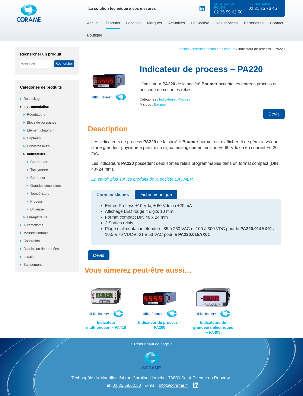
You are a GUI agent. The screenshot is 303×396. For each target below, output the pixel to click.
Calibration (31, 241)
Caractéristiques (112, 194)
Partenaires (254, 23)
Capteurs (34, 138)
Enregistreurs (37, 217)
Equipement (32, 264)
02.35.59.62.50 (126, 385)
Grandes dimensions (46, 185)
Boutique (94, 35)
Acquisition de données (41, 249)
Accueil (93, 23)
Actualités (176, 23)
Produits (113, 23)
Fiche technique (156, 194)
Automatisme (33, 225)
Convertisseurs (38, 146)
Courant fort (39, 162)
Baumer (160, 104)
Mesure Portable (35, 233)
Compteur (37, 178)
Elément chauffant (40, 130)
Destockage (32, 99)
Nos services (227, 23)
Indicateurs (227, 49)
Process (184, 99)
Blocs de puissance (41, 122)
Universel (37, 209)
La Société (200, 23)
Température (40, 193)
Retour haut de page (151, 344)
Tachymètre (39, 170)
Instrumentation (204, 49)
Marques (154, 23)
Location (133, 23)
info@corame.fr (173, 385)
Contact (276, 23)
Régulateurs (36, 114)
